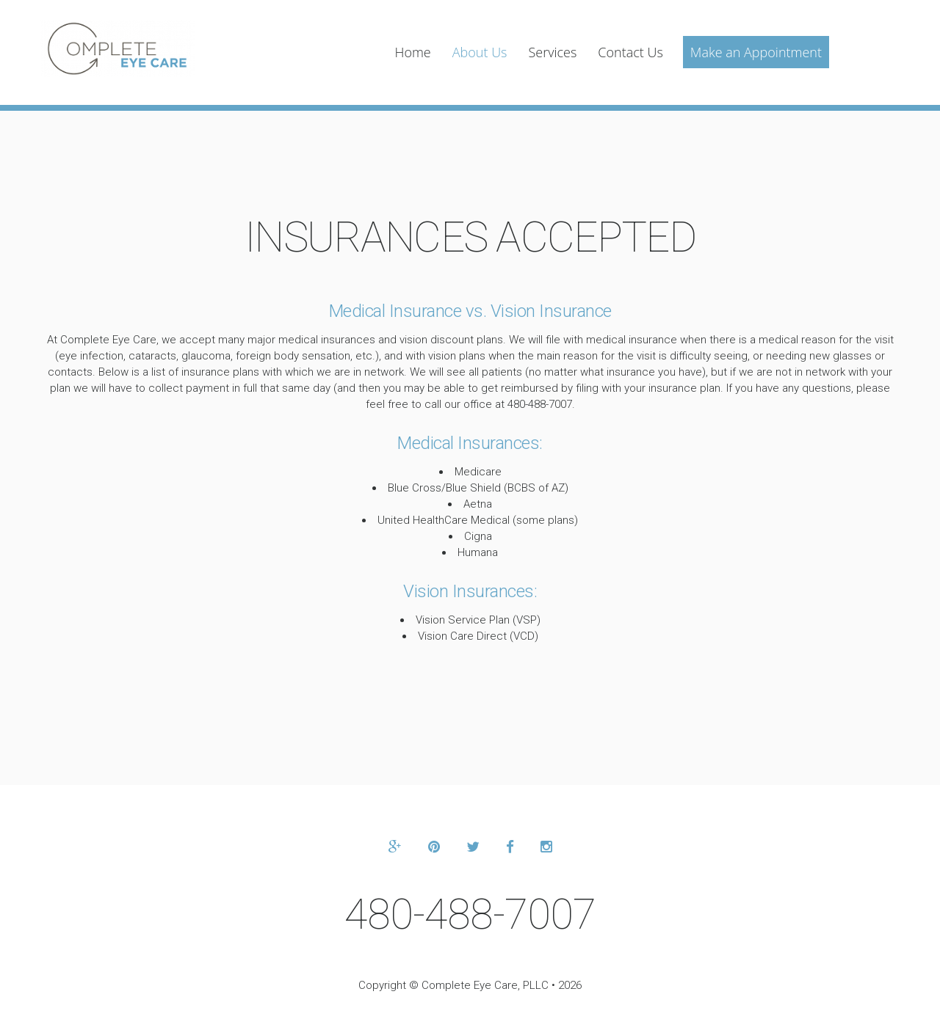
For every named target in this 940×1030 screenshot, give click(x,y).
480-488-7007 (470, 914)
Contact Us (630, 52)
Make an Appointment (756, 52)
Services (552, 52)
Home (412, 52)
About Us (479, 52)
